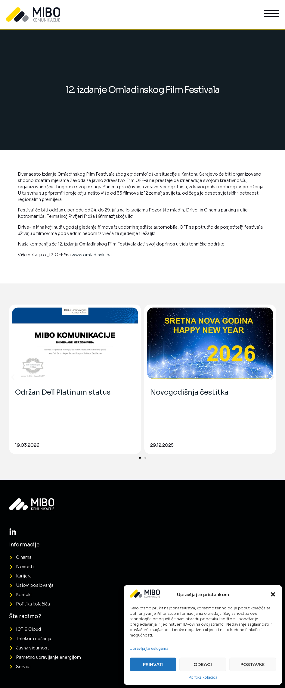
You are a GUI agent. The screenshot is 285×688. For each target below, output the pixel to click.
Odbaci (203, 664)
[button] (273, 594)
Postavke (252, 664)
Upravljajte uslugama (149, 648)
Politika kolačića (203, 677)
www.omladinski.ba (92, 255)
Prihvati (153, 664)
